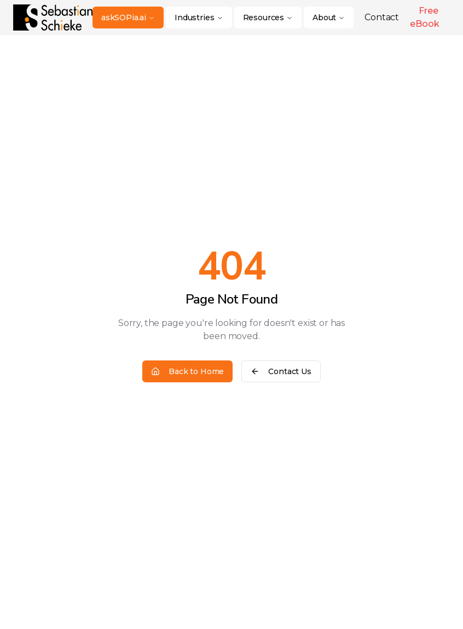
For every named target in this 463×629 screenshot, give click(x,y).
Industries (199, 17)
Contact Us (281, 371)
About (328, 17)
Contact (381, 17)
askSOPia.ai (128, 17)
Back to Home (187, 371)
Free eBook (424, 17)
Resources (268, 17)
